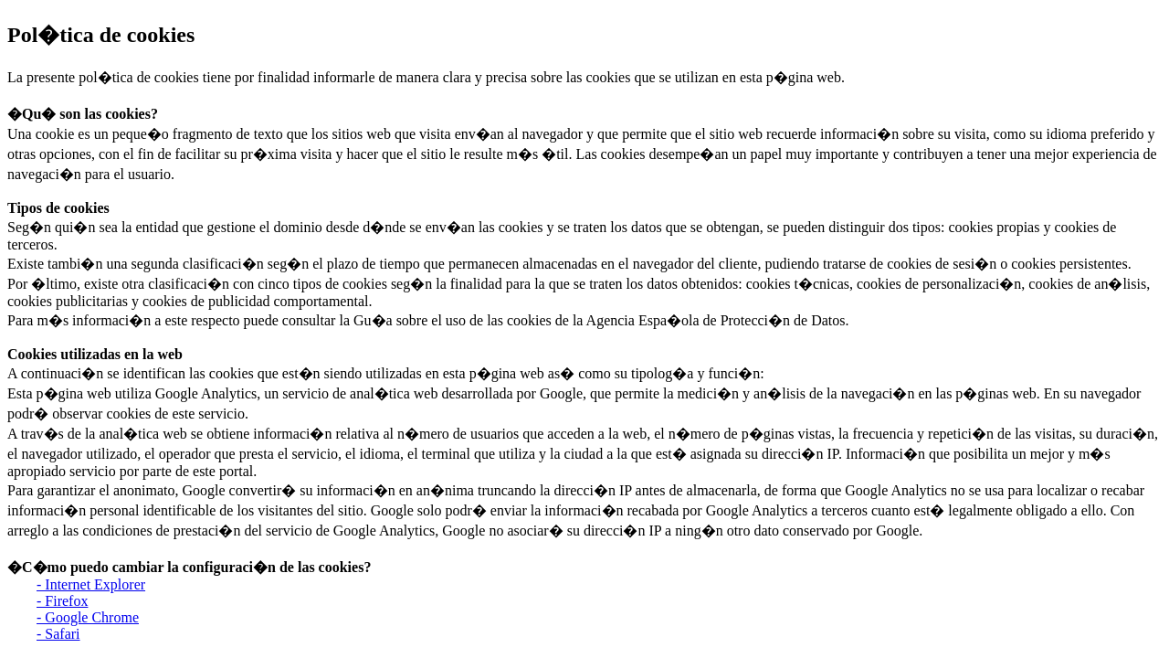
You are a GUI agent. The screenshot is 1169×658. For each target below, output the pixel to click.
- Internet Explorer (91, 584)
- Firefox (62, 601)
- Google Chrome (88, 617)
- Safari (58, 634)
